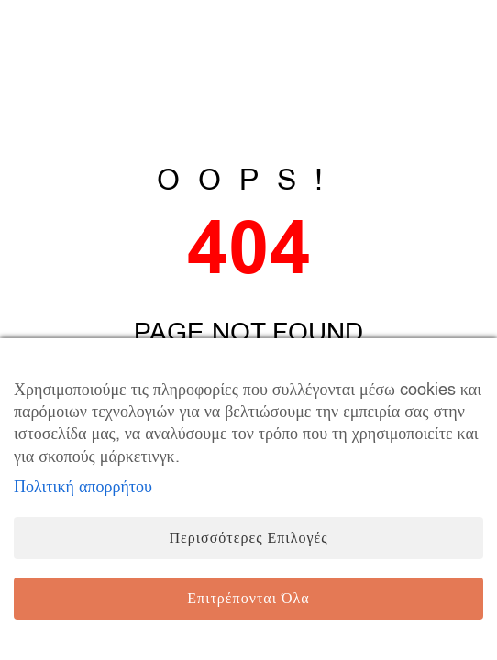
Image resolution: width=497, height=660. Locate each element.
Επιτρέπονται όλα (248, 598)
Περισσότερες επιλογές (248, 538)
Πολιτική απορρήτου (83, 487)
